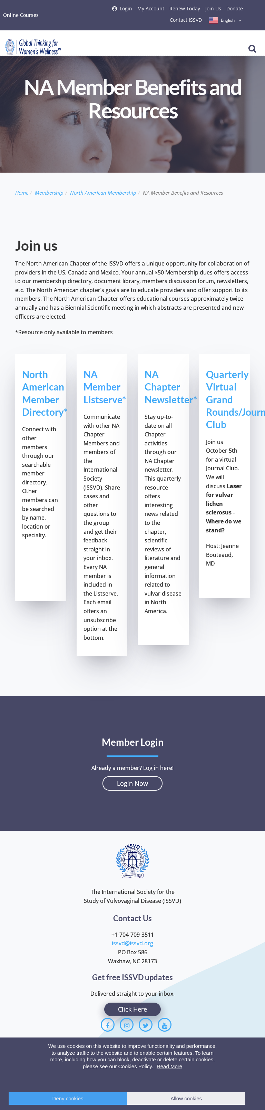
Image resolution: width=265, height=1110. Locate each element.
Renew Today (184, 8)
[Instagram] (127, 1025)
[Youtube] (164, 1025)
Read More (169, 1066)
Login (126, 8)
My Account (150, 8)
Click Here (132, 1009)
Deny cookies (68, 1098)
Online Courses (21, 15)
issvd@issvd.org (132, 943)
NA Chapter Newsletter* (171, 386)
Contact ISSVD (186, 20)
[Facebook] (108, 1025)
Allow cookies (186, 1098)
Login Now (132, 783)
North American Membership (103, 192)
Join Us (213, 8)
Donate (234, 8)
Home (21, 192)
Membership (49, 192)
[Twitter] (146, 1025)
